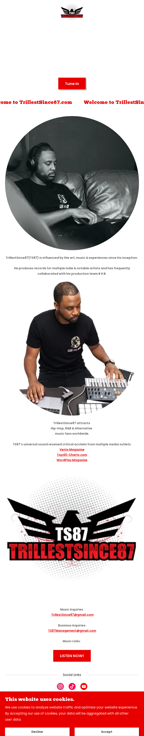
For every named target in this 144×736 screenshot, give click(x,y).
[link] (72, 13)
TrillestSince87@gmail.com (72, 615)
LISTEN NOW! (72, 655)
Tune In (72, 83)
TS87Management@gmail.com (72, 631)
